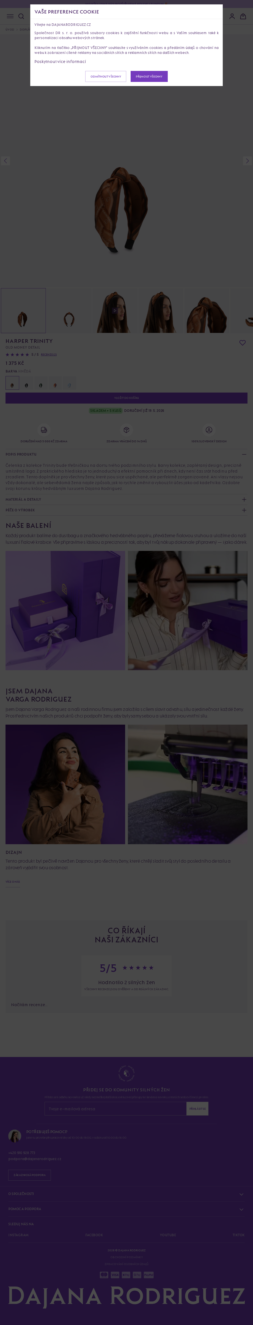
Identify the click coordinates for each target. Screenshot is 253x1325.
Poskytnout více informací (60, 61)
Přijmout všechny (149, 76)
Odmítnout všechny (105, 76)
